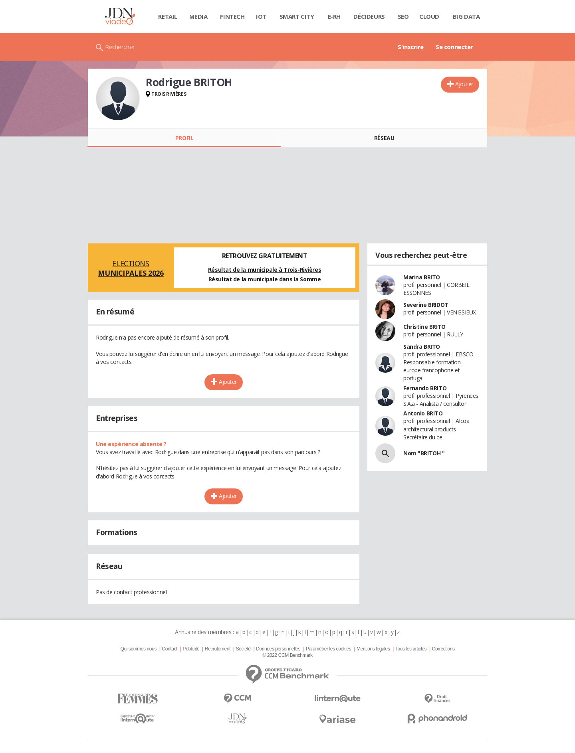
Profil (184, 138)
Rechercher (120, 47)
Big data (466, 16)
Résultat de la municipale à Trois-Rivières (264, 269)
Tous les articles (410, 649)
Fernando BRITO (424, 388)
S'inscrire (411, 47)
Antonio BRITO (423, 413)
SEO (403, 16)
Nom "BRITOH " (424, 453)
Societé (243, 649)
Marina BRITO (421, 277)
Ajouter (464, 84)
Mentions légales (373, 649)
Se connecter (454, 47)
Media (198, 16)
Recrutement (217, 649)
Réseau (384, 138)
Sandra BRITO (421, 346)
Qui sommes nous (138, 649)
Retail (167, 16)
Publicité (191, 649)
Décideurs (369, 16)
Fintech (232, 16)
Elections (131, 268)
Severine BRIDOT (425, 304)
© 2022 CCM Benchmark (287, 655)
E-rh (334, 16)
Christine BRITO (424, 326)
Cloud (429, 16)
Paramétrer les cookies (328, 649)
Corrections (443, 649)
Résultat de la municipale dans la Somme (264, 279)
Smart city (297, 16)
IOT (261, 16)
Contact (169, 649)
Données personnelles (278, 649)
